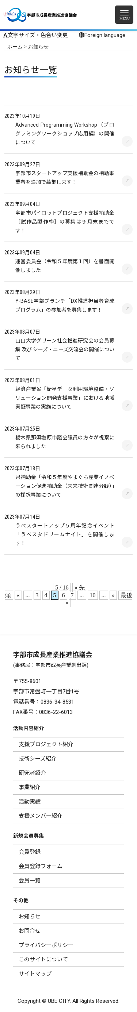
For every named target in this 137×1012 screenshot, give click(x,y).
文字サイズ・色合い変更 (35, 35)
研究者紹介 (32, 773)
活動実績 (30, 801)
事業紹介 (30, 787)
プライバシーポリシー (46, 945)
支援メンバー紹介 (40, 816)
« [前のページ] (18, 595)
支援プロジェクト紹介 (46, 744)
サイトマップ (35, 974)
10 (93, 595)
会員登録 (30, 852)
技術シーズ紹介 (38, 758)
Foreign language (102, 35)
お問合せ (30, 931)
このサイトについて (43, 959)
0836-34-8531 (57, 702)
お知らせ (30, 916)
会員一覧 (30, 880)
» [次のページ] (113, 595)
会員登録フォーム (40, 866)
